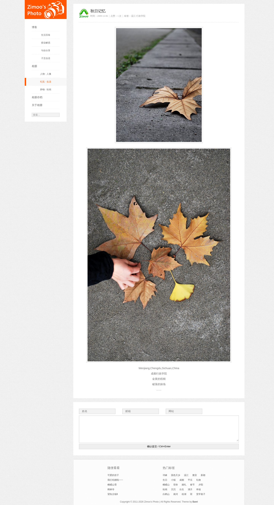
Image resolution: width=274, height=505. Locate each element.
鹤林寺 (111, 489)
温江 (133, 16)
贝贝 (173, 489)
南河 (175, 494)
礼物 (198, 480)
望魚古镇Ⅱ (113, 494)
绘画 (165, 489)
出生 (181, 489)
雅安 (194, 475)
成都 (181, 480)
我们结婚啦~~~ (115, 480)
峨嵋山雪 (112, 484)
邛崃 (165, 475)
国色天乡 (175, 475)
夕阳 (200, 484)
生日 (165, 480)
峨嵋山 (166, 484)
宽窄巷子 (200, 494)
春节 (192, 484)
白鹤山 (166, 494)
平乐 (190, 480)
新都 (203, 475)
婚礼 (184, 484)
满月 (190, 489)
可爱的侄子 (113, 475)
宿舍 (175, 484)
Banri (195, 501)
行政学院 (140, 16)
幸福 (198, 489)
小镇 (173, 480)
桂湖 (184, 494)
